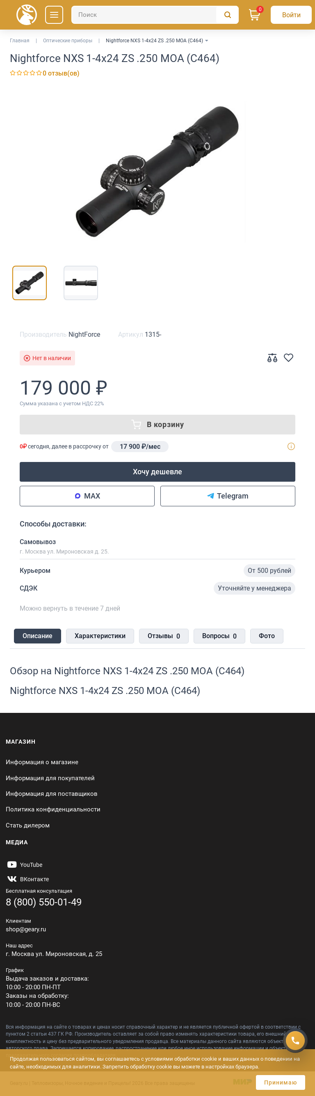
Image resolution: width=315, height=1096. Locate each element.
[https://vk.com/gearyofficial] (27, 879)
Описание (37, 636)
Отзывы (164, 636)
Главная (20, 41)
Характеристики (100, 636)
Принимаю (280, 1082)
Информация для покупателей (50, 778)
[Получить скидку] (295, 1040)
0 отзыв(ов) (61, 73)
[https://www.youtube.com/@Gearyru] (24, 865)
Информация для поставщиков (52, 793)
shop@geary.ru (26, 929)
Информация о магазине (42, 762)
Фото (267, 636)
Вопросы (219, 636)
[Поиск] (155, 15)
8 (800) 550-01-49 (44, 902)
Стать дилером (28, 825)
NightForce (84, 334)
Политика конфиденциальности (53, 809)
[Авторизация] (291, 15)
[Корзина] (254, 15)
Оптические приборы (67, 41)
